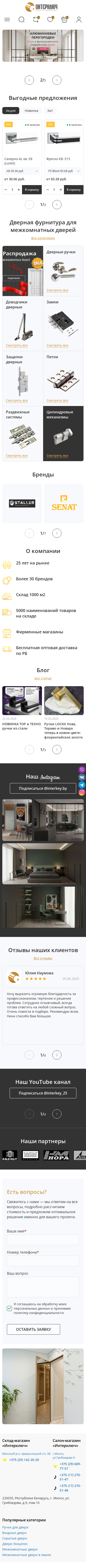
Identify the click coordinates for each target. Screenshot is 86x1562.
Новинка (31, 110)
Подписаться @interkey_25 (43, 1093)
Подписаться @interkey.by (43, 788)
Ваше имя (17, 1231)
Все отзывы (43, 958)
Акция (11, 110)
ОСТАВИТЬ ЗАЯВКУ (33, 1329)
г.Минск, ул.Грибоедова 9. (64, 1456)
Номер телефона (23, 1252)
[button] (29, 80)
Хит (50, 110)
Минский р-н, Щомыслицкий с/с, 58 (26, 1454)
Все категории (43, 238)
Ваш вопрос (17, 1273)
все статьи (43, 678)
